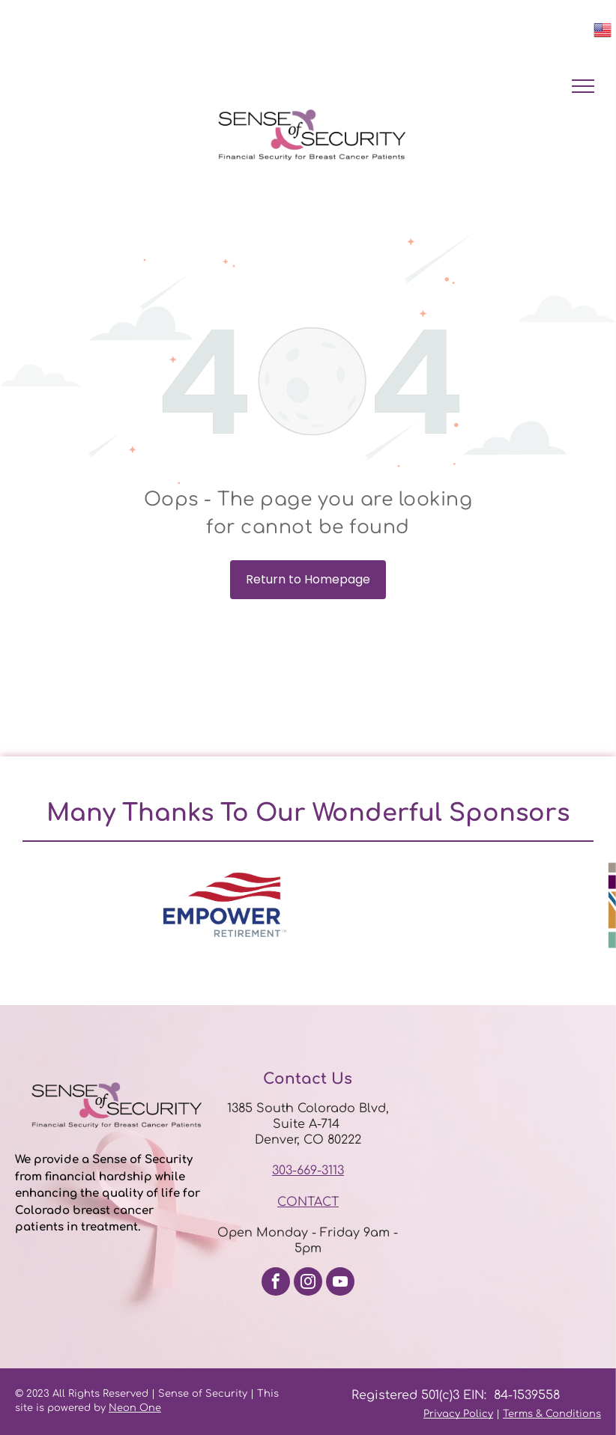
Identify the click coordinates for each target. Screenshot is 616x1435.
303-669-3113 (308, 1170)
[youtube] (340, 1283)
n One (145, 1408)
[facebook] (276, 1283)
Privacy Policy (458, 1414)
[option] (224, 904)
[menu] (583, 86)
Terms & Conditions (552, 1414)
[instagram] (308, 1283)
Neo (119, 1408)
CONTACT (308, 1202)
